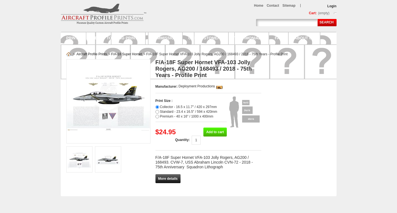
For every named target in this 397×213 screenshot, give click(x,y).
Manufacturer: (167, 86)
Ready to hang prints (116, 38)
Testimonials (248, 38)
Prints (73, 38)
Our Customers (205, 38)
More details (168, 179)
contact (273, 5)
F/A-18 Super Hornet (126, 54)
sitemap (289, 5)
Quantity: (182, 140)
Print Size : (164, 101)
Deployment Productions (197, 86)
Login (332, 6)
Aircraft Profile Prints (92, 54)
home (258, 5)
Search (327, 22)
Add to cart (215, 132)
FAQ (279, 38)
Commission (164, 38)
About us (304, 38)
